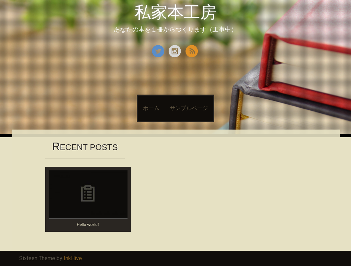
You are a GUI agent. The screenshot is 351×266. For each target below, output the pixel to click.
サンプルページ (189, 108)
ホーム (151, 108)
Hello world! (88, 224)
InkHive (73, 258)
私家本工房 (175, 12)
